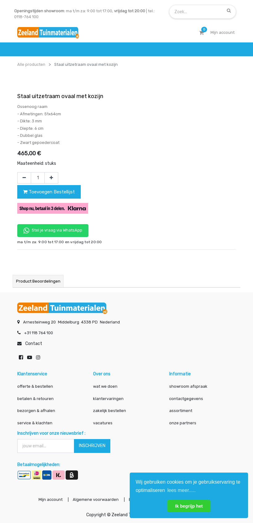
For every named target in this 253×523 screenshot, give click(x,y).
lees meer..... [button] (181, 490)
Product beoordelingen (38, 281)
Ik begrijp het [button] (189, 506)
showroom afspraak (188, 386)
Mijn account (50, 499)
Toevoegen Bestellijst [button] (49, 192)
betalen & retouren (35, 398)
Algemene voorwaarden (95, 499)
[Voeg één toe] (51, 178)
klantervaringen (108, 398)
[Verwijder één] (24, 178)
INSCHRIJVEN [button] (92, 445)
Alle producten (31, 64)
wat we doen (105, 386)
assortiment (180, 410)
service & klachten (34, 422)
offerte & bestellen (35, 386)
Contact (33, 343)
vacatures (102, 422)
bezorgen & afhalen (36, 410)
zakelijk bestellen (109, 410)
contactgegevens (186, 398)
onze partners (182, 422)
